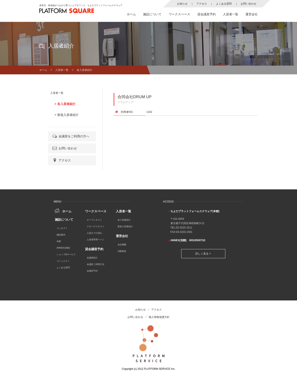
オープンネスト (94, 220)
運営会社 (251, 14)
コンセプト (62, 228)
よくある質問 (224, 3)
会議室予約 (92, 271)
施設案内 (61, 235)
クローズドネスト (95, 226)
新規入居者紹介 (125, 226)
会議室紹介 (92, 257)
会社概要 (122, 244)
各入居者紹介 (124, 220)
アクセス (201, 3)
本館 (59, 241)
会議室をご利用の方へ (70, 136)
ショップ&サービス (66, 254)
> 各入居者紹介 (65, 104)
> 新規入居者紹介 (67, 115)
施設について (152, 14)
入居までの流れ (94, 233)
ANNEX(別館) (63, 248)
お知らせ (182, 3)
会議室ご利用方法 (95, 264)
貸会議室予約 (206, 14)
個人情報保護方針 (159, 317)
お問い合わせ (248, 3)
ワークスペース (179, 14)
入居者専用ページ (95, 239)
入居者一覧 (230, 14)
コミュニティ (63, 261)
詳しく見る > (203, 253)
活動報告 (122, 251)
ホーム (131, 14)
